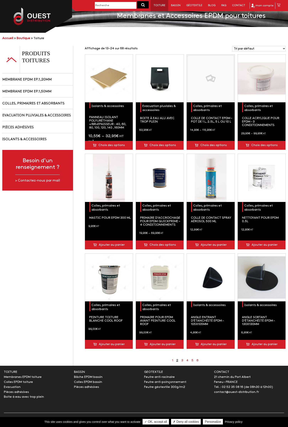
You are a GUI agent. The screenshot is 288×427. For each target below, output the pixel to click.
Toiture (159, 5)
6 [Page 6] (197, 360)
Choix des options (111, 145)
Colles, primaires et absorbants (33, 103)
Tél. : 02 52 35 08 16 (228, 387)
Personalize (213, 421)
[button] (143, 4)
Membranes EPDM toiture (23, 377)
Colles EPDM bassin (88, 382)
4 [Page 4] (187, 360)
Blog (212, 5)
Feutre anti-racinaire (159, 377)
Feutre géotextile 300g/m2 (164, 387)
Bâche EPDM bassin (88, 377)
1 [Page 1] (172, 360)
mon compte (262, 6)
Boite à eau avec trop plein (24, 396)
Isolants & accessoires (24, 139)
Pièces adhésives (18, 127)
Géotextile (194, 5)
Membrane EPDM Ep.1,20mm (27, 79)
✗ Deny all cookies (186, 421)
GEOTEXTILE (153, 372)
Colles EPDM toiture (18, 382)
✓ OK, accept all (155, 421)
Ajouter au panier (112, 244)
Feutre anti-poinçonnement (165, 382)
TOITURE (10, 372)
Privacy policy (234, 421)
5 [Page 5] (192, 360)
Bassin (176, 5)
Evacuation (12, 387)
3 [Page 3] (182, 360)
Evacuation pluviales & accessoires (36, 115)
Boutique (23, 38)
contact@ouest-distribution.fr (236, 392)
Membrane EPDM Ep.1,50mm (26, 91)
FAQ (223, 5)
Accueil (7, 38)
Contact (238, 5)
